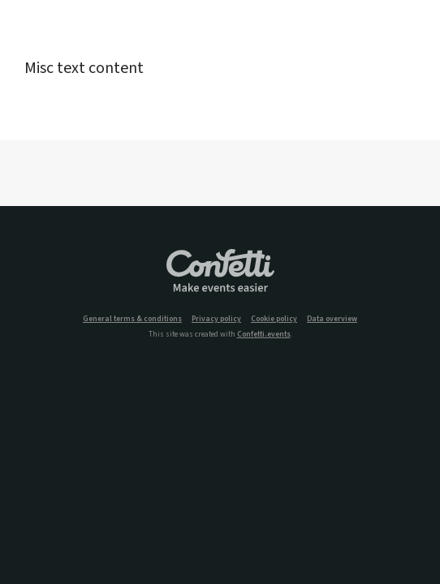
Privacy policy (216, 319)
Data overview (332, 319)
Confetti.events (264, 334)
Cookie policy (274, 319)
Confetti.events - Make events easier (220, 272)
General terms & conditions (132, 319)
